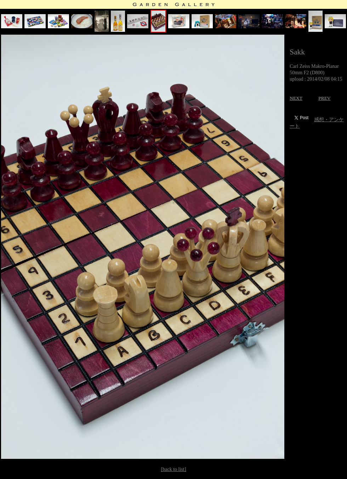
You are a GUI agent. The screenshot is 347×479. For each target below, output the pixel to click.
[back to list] (173, 469)
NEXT (296, 98)
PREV (324, 98)
